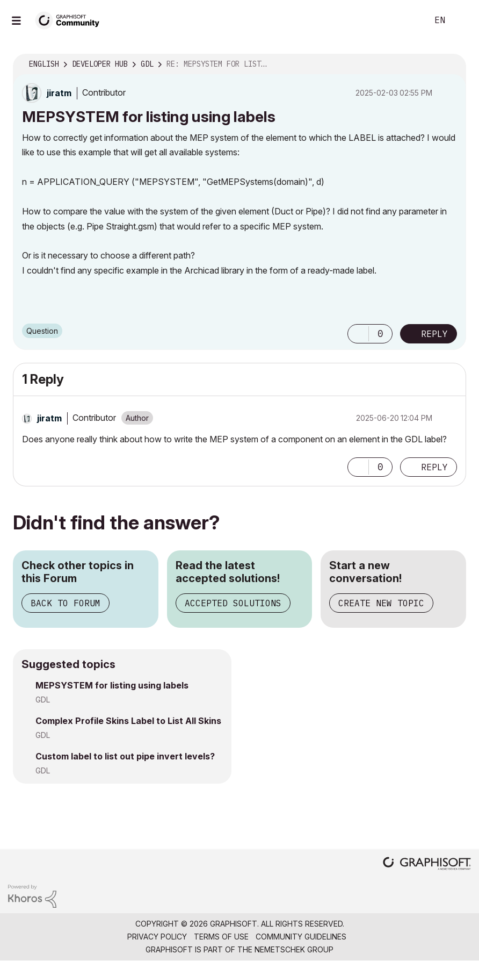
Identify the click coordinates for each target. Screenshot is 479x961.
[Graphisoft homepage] (427, 864)
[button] (358, 334)
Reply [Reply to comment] (434, 467)
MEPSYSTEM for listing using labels (111, 685)
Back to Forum (65, 603)
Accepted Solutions (233, 603)
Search (407, 20)
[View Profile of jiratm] (59, 93)
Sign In (462, 20)
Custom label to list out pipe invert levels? (125, 756)
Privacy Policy (157, 936)
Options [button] (451, 64)
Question (42, 330)
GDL (42, 699)
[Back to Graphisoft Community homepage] (71, 19)
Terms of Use (221, 936)
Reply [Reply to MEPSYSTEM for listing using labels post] (434, 333)
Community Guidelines (301, 936)
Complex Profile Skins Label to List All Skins (128, 720)
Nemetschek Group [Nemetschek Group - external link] (294, 949)
